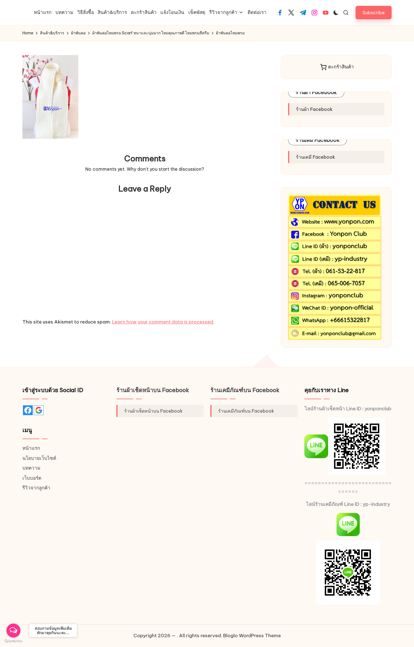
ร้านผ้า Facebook (316, 92)
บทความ (31, 468)
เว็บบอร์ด (31, 478)
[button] (374, 12)
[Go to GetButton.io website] (13, 641)
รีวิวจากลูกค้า (36, 488)
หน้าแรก (31, 448)
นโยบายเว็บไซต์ (39, 458)
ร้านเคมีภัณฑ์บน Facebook (244, 390)
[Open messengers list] (13, 631)
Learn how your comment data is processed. (163, 322)
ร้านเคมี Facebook (317, 140)
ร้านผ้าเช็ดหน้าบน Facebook (152, 390)
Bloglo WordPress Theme (252, 635)
